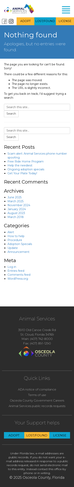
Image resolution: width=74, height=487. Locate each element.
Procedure (14, 240)
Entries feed (15, 271)
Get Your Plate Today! (22, 173)
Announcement (18, 252)
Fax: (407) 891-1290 (37, 343)
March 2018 (15, 217)
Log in (11, 267)
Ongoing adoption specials (25, 169)
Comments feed (18, 274)
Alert (10, 232)
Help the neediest (19, 165)
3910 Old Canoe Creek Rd (37, 330)
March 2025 (15, 201)
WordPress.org (17, 278)
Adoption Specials (19, 244)
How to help (15, 236)
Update (12, 248)
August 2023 (16, 213)
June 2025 (14, 197)
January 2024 (16, 209)
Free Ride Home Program (25, 161)
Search (11, 113)
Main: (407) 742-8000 (37, 339)
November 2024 (18, 205)
